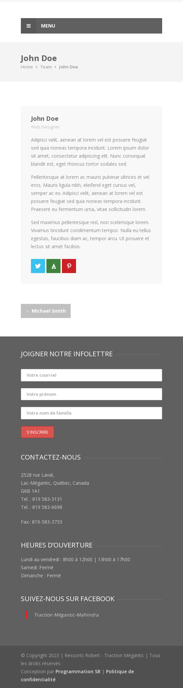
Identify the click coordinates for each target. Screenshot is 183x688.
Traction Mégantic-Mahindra (66, 615)
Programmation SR (78, 671)
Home (27, 67)
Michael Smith (46, 311)
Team (46, 67)
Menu (38, 26)
